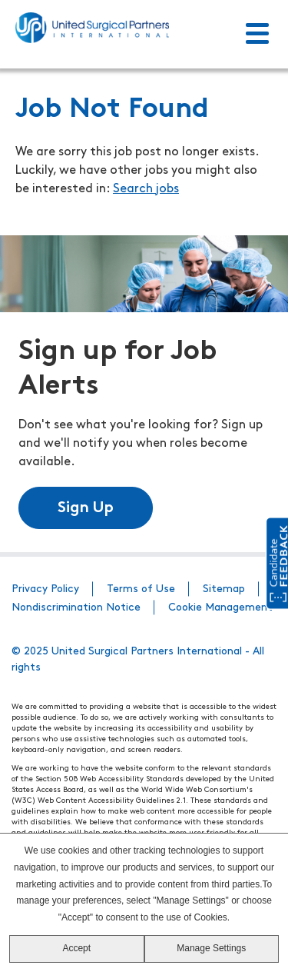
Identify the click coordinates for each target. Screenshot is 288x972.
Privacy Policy (45, 589)
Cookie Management (220, 608)
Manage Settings (211, 948)
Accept (76, 948)
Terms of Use (141, 589)
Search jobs (146, 189)
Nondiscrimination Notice (76, 608)
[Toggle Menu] (257, 34)
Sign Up (86, 508)
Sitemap (224, 589)
